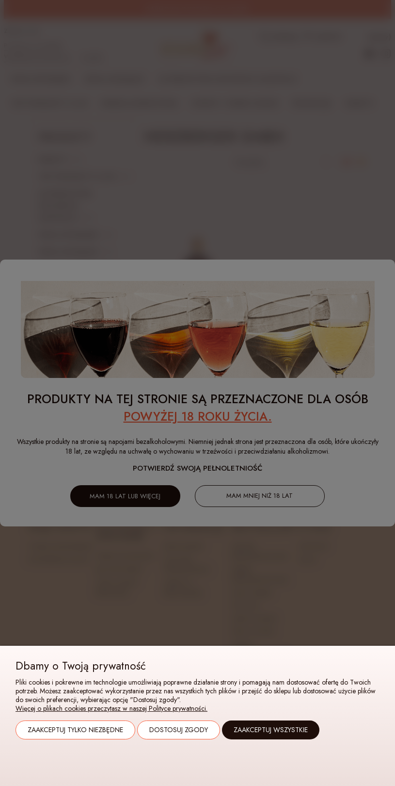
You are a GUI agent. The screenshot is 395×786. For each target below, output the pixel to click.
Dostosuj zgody (178, 730)
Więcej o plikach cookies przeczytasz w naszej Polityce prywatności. (111, 708)
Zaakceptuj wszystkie (271, 730)
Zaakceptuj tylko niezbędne (75, 730)
